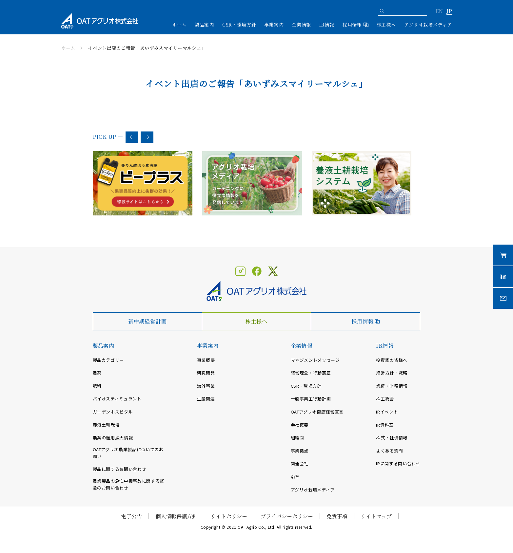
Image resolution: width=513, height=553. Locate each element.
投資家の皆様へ (391, 360)
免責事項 (336, 516)
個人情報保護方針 (176, 516)
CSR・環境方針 (239, 24)
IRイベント (387, 412)
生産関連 (206, 399)
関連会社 (300, 463)
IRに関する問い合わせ (398, 463)
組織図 (297, 437)
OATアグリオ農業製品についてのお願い (128, 452)
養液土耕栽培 (106, 425)
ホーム (179, 24)
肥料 (97, 386)
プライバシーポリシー (287, 516)
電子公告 (131, 516)
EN (439, 11)
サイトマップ (376, 516)
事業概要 (206, 360)
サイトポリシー (229, 516)
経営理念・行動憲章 (311, 373)
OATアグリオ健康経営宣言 (317, 412)
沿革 (295, 476)
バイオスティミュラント (117, 399)
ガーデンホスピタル (113, 412)
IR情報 (384, 345)
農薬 (97, 373)
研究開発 (206, 373)
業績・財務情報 (391, 386)
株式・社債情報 (391, 437)
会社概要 (300, 425)
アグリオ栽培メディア (428, 24)
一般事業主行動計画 (311, 399)
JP (449, 11)
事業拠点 (300, 451)
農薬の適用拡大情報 (113, 437)
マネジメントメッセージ (315, 360)
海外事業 (206, 386)
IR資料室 (384, 425)
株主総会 (385, 399)
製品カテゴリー (108, 360)
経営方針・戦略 (391, 373)
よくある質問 (389, 451)
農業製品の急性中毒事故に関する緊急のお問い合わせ (128, 484)
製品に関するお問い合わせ (120, 469)
